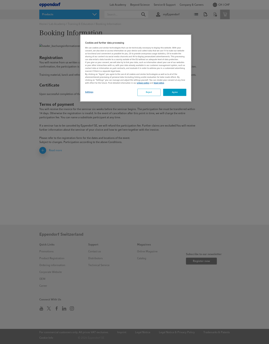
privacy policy (143, 83)
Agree (175, 92)
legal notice (159, 83)
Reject (149, 92)
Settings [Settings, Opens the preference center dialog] (89, 92)
